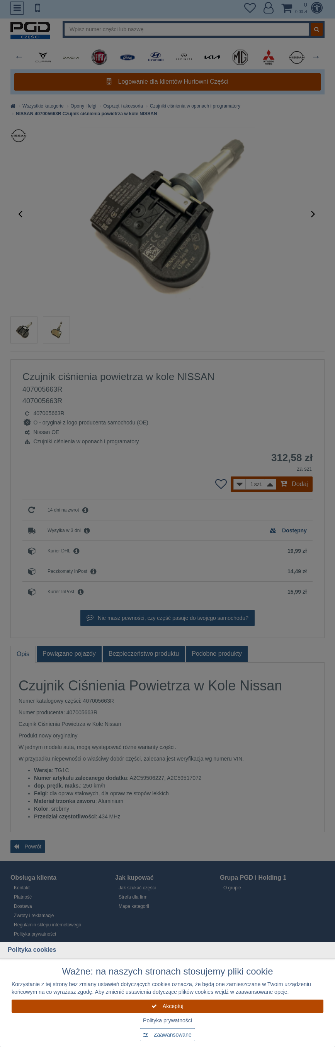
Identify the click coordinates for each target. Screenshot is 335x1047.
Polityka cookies (32, 949)
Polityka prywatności (167, 1020)
